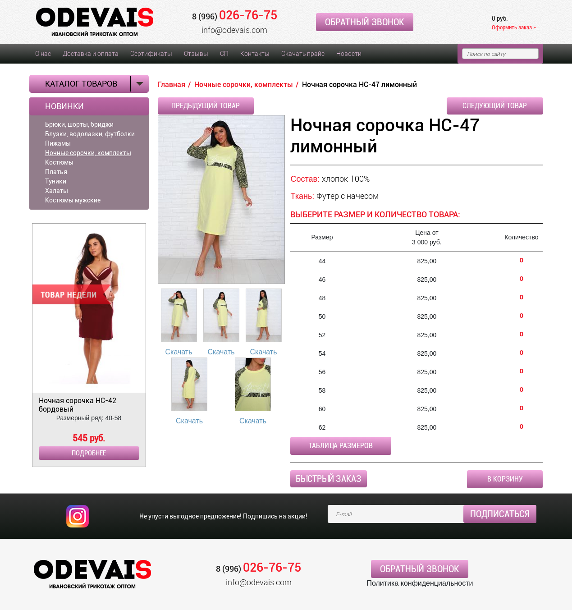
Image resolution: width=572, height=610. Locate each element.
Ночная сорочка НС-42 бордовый (77, 404)
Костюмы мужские (73, 200)
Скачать (178, 352)
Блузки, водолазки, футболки (90, 134)
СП (224, 53)
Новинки (64, 106)
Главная (171, 84)
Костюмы (59, 162)
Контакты (255, 53)
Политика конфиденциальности (419, 583)
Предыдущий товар (205, 105)
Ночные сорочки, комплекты (88, 152)
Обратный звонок (364, 22)
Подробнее (89, 453)
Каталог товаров (81, 83)
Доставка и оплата (91, 53)
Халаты (56, 190)
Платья (56, 171)
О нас (43, 53)
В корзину (505, 479)
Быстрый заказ (329, 478)
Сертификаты (151, 53)
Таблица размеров (341, 445)
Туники (55, 181)
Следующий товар (494, 105)
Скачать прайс (303, 53)
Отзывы (196, 53)
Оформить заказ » (514, 27)
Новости (349, 53)
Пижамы (58, 143)
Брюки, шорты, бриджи (79, 124)
